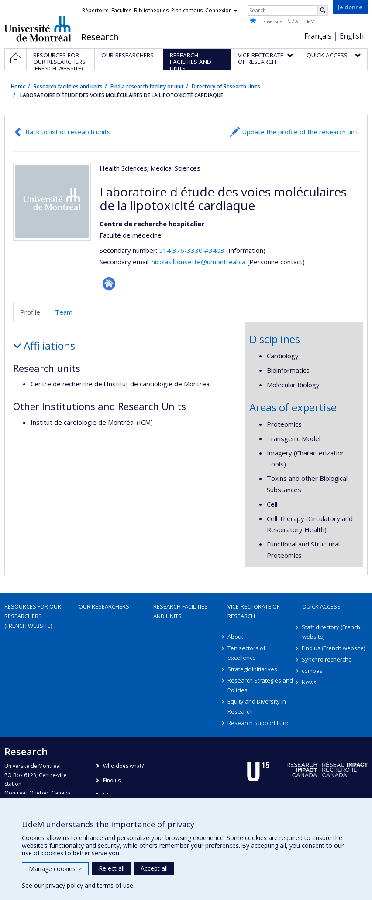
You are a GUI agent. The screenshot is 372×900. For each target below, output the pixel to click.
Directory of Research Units (226, 86)
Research (100, 37)
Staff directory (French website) (331, 632)
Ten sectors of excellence (246, 653)
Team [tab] (63, 312)
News (309, 682)
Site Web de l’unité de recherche (109, 284)
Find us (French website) (333, 648)
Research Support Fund (258, 723)
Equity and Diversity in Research (256, 706)
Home (18, 86)
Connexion (221, 10)
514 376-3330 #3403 (191, 250)
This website (266, 21)
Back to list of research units (67, 131)
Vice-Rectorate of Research (253, 611)
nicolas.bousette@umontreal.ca (198, 261)
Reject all (111, 868)
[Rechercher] (322, 10)
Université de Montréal (37, 28)
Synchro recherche (327, 659)
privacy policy (64, 885)
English (352, 36)
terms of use (115, 885)
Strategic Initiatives (252, 669)
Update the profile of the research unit (300, 131)
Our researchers (104, 606)
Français (317, 36)
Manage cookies (55, 869)
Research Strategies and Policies (260, 685)
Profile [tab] (30, 312)
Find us (112, 780)
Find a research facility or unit (147, 86)
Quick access (321, 606)
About (235, 637)
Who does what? (123, 766)
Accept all (154, 868)
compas (312, 671)
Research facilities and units (68, 86)
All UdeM (301, 21)
